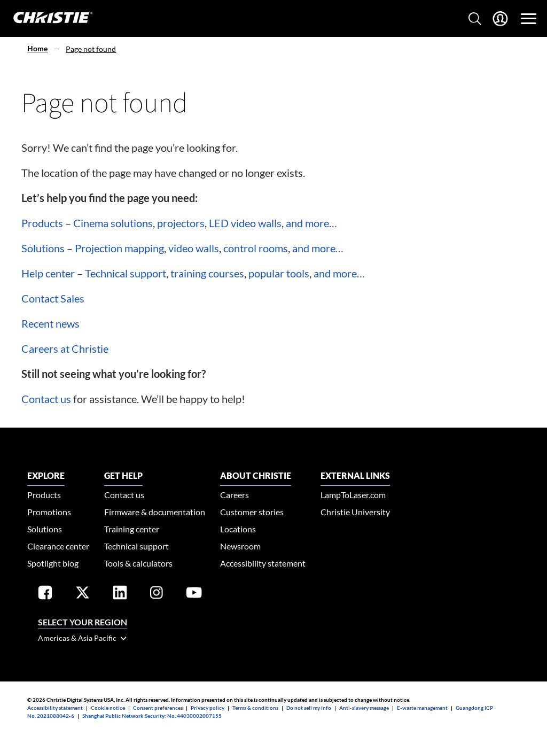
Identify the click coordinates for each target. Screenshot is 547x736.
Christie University (355, 512)
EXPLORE (46, 475)
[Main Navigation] (528, 18)
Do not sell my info (308, 707)
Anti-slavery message (364, 707)
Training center (131, 529)
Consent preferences (158, 707)
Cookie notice (108, 707)
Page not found (91, 48)
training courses (207, 273)
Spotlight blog (53, 563)
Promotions (49, 512)
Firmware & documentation (154, 512)
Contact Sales (52, 298)
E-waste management (422, 707)
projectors (181, 222)
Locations (238, 529)
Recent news (50, 323)
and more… (311, 222)
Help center (48, 273)
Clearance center (58, 546)
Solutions (43, 248)
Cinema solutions (113, 222)
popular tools (278, 273)
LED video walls (245, 222)
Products (42, 222)
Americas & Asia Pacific (82, 637)
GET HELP (123, 475)
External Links (355, 475)
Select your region (82, 622)
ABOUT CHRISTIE (255, 475)
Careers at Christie (64, 348)
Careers (234, 495)
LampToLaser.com (353, 495)
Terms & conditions (255, 707)
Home (37, 48)
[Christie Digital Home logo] (47, 18)
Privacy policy (207, 707)
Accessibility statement (263, 563)
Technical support (125, 273)
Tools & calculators (138, 563)
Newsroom (240, 546)
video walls (193, 248)
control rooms (255, 248)
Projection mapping (119, 248)
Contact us (46, 398)
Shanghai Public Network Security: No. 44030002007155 (152, 715)
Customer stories (252, 512)
